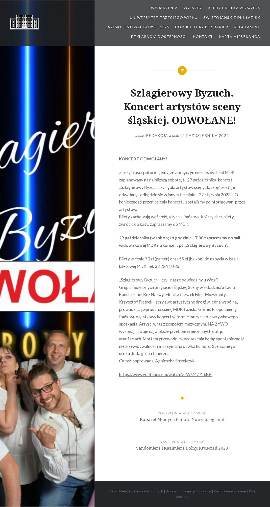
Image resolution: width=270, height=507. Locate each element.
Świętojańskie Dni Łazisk (231, 17)
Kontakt (203, 36)
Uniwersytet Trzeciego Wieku (164, 17)
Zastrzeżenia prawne (230, 491)
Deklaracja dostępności (159, 36)
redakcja (157, 135)
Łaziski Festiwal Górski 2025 (137, 27)
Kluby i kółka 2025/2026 (234, 8)
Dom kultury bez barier (201, 27)
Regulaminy (247, 27)
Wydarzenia (164, 8)
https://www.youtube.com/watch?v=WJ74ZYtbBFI (165, 374)
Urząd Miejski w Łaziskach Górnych (136, 491)
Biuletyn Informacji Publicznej (188, 491)
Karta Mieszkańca (239, 36)
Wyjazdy (193, 8)
